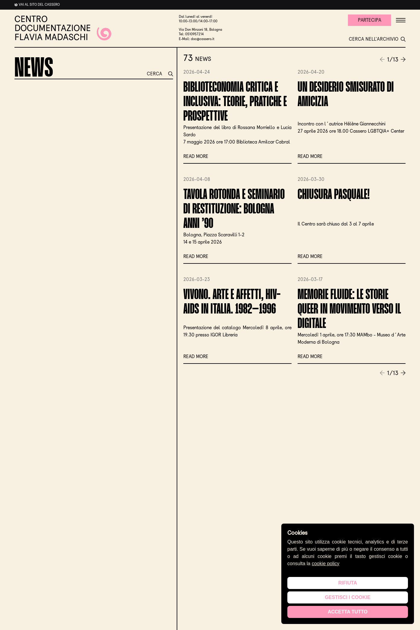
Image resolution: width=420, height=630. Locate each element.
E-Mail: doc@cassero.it (196, 39)
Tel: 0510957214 (191, 34)
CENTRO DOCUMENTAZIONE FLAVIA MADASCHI (62, 28)
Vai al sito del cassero (39, 4)
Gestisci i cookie (347, 597)
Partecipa (369, 20)
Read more (196, 156)
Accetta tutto (348, 611)
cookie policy (325, 563)
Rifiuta (347, 582)
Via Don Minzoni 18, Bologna (200, 29)
